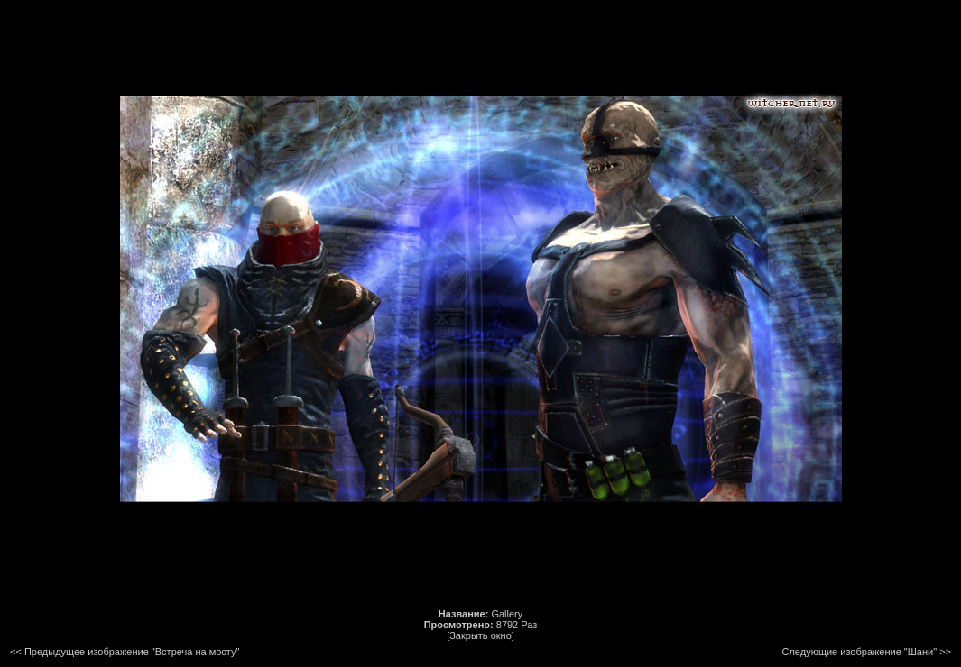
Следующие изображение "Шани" (860, 651)
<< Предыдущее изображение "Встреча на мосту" (124, 651)
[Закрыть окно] (480, 635)
